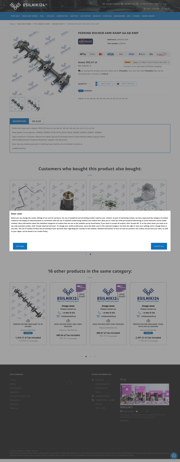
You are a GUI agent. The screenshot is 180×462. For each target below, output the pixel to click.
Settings (44, 246)
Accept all (134, 246)
